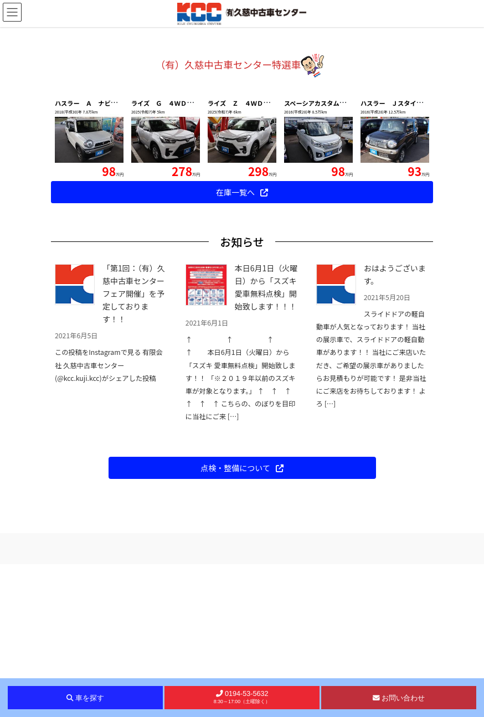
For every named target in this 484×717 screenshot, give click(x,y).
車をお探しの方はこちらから (242, 128)
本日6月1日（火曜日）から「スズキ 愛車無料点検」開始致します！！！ (266, 440)
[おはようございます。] (336, 437)
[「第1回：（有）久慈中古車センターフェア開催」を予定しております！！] (75, 437)
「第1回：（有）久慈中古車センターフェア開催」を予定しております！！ (133, 446)
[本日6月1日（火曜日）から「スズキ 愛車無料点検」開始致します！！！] (206, 437)
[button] (36, 103)
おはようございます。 (395, 427)
